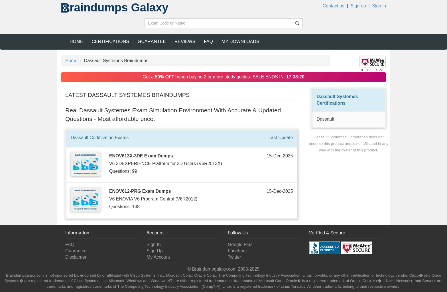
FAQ (208, 41)
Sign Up (155, 250)
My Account (158, 257)
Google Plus (240, 244)
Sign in (379, 5)
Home (76, 41)
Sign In (154, 244)
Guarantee (152, 41)
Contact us (333, 5)
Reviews (184, 41)
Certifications (110, 41)
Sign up (358, 5)
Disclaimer (75, 257)
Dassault (325, 119)
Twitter (234, 257)
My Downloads (240, 41)
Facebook (238, 250)
